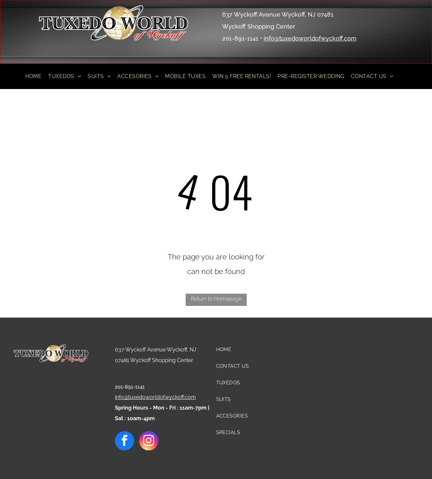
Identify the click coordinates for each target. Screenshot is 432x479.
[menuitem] (33, 76)
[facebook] (124, 441)
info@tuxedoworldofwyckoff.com (310, 38)
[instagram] (148, 441)
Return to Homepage (216, 299)
